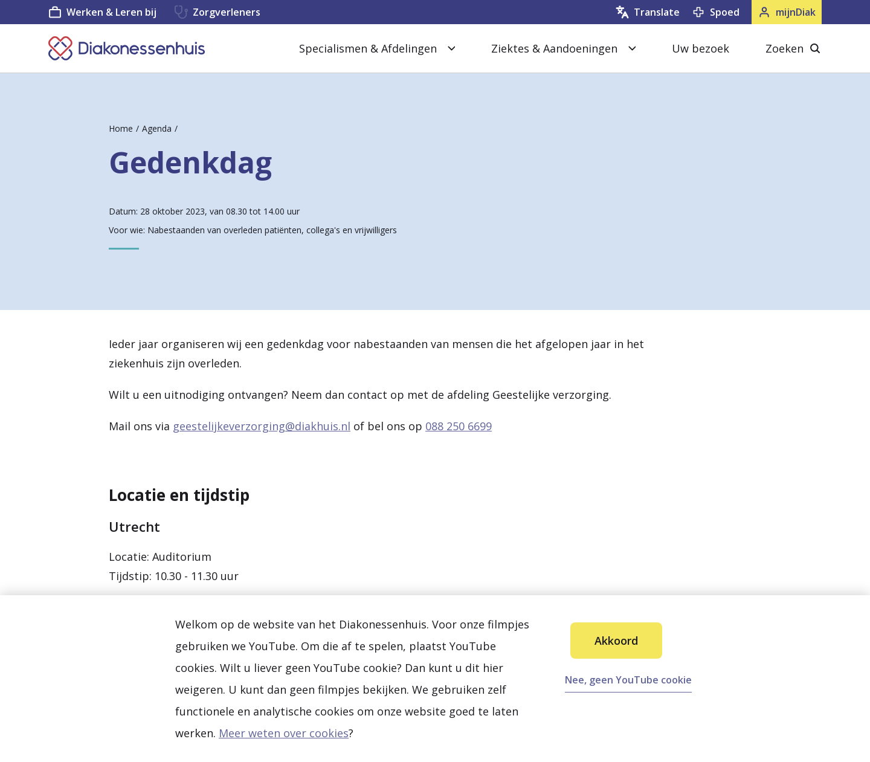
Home (121, 128)
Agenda (157, 128)
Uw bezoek (700, 48)
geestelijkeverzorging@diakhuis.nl (261, 426)
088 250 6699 (458, 426)
